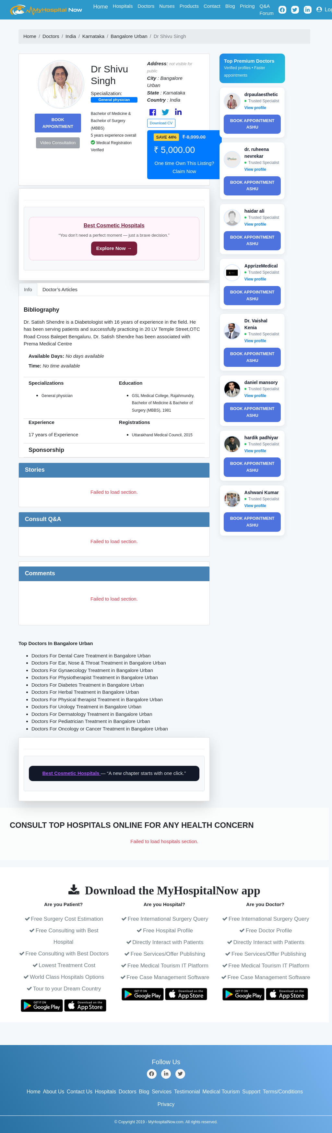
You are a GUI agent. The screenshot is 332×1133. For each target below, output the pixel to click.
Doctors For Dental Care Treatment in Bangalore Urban (91, 655)
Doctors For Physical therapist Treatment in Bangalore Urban (97, 699)
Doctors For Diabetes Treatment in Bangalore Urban (87, 685)
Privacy (166, 1104)
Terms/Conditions (283, 1091)
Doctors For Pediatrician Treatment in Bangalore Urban (90, 721)
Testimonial (187, 1091)
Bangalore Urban (129, 36)
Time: (35, 365)
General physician (114, 100)
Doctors (146, 6)
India (70, 36)
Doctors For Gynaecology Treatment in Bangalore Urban (92, 670)
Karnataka (93, 36)
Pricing (247, 6)
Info (28, 289)
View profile (255, 108)
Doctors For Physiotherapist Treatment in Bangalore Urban (94, 677)
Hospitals (123, 6)
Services (162, 1091)
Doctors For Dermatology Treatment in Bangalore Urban (91, 714)
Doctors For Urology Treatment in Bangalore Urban (86, 706)
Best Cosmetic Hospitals (114, 225)
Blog (230, 6)
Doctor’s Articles (59, 289)
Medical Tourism (221, 1091)
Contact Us (79, 1091)
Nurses (167, 6)
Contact (212, 6)
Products (189, 6)
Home (102, 6)
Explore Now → (114, 248)
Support (251, 1091)
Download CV (161, 123)
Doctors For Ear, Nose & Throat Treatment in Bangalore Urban (98, 663)
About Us (53, 1091)
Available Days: (46, 356)
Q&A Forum (267, 9)
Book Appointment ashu (252, 124)
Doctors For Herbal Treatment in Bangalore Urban (85, 692)
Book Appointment (57, 123)
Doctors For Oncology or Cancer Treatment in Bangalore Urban (99, 728)
